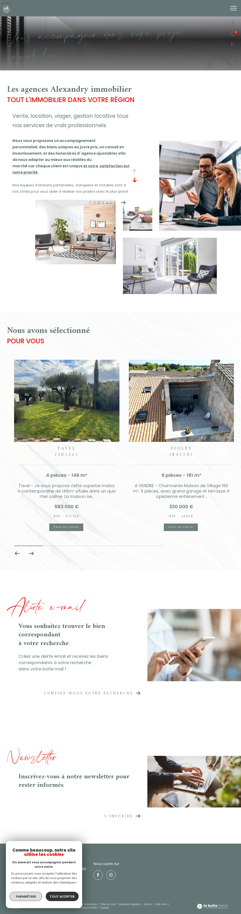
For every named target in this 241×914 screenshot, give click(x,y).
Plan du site (108, 904)
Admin (148, 904)
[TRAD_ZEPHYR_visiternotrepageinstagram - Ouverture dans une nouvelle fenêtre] (111, 875)
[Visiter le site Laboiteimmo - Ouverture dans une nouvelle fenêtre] (212, 907)
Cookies (104, 907)
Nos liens (162, 904)
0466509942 (20, 879)
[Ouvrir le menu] (233, 8)
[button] (31, 553)
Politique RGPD (87, 908)
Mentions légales (130, 904)
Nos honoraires (88, 904)
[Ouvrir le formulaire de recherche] (208, 8)
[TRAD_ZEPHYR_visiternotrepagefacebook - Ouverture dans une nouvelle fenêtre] (98, 875)
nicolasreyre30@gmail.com (32, 885)
